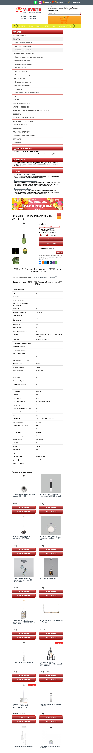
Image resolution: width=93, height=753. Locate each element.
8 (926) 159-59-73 (28, 16)
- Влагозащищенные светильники (20, 123)
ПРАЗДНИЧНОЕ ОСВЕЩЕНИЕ (19, 185)
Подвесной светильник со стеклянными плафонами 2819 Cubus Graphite (41, 412)
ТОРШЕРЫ (17, 157)
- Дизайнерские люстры (19, 82)
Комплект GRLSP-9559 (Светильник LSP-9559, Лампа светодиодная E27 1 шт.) (41, 537)
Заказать (77, 84)
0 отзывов (69, 90)
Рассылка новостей (19, 722)
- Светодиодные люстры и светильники (18, 69)
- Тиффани (17, 118)
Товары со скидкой (54, 714)
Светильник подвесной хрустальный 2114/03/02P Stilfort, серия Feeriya (42, 454)
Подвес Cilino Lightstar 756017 (41, 494)
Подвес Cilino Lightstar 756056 (41, 578)
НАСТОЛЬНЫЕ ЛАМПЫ (18, 137)
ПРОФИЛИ (17, 193)
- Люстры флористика (17, 113)
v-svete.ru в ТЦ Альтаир (37, 718)
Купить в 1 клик (69, 75)
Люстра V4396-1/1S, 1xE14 (66, 620)
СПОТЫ (16, 133)
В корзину (69, 71)
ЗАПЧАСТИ (17, 189)
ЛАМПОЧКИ (17, 175)
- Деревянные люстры (18, 108)
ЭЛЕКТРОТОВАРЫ (20, 171)
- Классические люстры (19, 45)
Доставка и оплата (58, 109)
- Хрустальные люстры (19, 77)
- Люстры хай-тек (19, 88)
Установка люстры (54, 716)
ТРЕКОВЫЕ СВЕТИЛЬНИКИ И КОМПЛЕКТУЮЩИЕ (20, 150)
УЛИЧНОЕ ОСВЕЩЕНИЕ (18, 143)
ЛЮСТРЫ (22, 26)
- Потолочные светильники (18, 62)
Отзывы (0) (71, 109)
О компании (52, 718)
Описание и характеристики (40, 109)
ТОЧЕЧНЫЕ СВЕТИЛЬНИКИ (18, 167)
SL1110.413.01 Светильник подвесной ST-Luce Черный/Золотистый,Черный (40, 621)
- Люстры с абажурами (17, 51)
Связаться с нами (71, 714)
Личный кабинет (17, 714)
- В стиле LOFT (19, 103)
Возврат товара (71, 716)
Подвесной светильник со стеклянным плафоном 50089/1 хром (68, 370)
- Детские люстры (17, 93)
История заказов (17, 720)
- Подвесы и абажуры (18, 56)
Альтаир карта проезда (19, 738)
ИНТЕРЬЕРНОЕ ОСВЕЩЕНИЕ (18, 161)
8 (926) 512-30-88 (28, 18)
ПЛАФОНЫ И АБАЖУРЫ (18, 179)
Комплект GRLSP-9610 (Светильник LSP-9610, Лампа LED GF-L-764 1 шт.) (69, 496)
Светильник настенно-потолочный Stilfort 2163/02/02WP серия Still (69, 663)
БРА (14, 129)
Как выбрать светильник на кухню (18, 274)
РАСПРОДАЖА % (18, 36)
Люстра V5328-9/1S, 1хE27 (66, 410)
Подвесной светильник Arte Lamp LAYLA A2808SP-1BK (42, 327)
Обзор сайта (70, 718)
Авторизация (16, 718)
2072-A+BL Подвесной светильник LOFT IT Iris (58, 26)
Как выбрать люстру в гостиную (18, 254)
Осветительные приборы (19, 302)
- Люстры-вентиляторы (18, 99)
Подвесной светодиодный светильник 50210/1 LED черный (68, 327)
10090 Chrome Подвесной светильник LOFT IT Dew (39, 369)
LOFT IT (70, 61)
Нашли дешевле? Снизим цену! (67, 59)
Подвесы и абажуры (35, 26)
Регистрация (16, 716)
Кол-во (71, 67)
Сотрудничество (53, 729)
